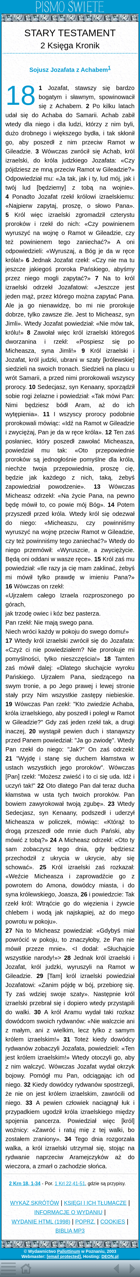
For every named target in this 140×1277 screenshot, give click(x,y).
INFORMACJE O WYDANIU (68, 1212)
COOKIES (112, 1222)
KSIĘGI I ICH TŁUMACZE (95, 1203)
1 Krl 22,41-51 (70, 1183)
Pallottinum (68, 1251)
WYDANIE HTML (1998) (41, 1222)
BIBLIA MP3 (69, 1231)
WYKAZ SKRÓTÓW (34, 1203)
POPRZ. (85, 1222)
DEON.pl (110, 1256)
